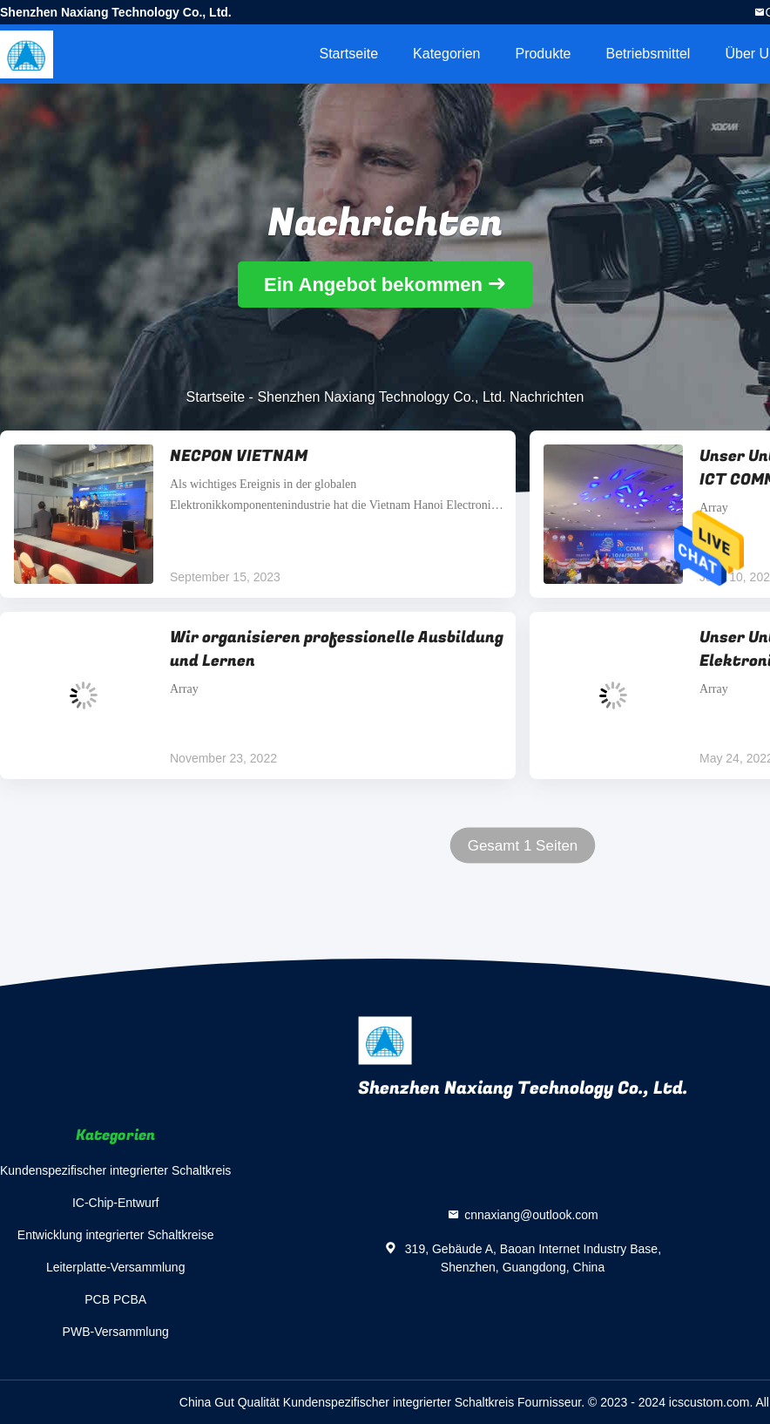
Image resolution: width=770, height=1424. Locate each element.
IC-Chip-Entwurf (115, 1203)
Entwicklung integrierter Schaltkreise (115, 1235)
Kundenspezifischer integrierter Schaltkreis (115, 1170)
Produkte (543, 53)
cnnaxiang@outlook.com (531, 1214)
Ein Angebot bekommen (373, 284)
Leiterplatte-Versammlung (116, 1267)
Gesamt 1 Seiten (523, 845)
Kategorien (446, 53)
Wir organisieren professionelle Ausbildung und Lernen (336, 649)
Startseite (348, 53)
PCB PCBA (115, 1299)
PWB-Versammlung (116, 1332)
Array (184, 688)
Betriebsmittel (648, 53)
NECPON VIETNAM (238, 456)
